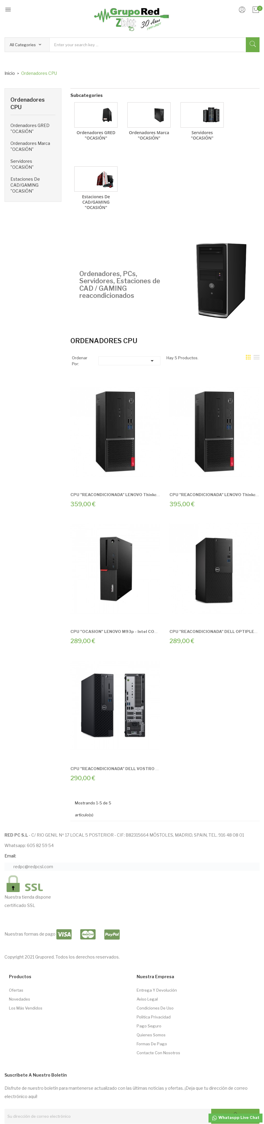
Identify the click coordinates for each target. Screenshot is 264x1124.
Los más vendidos (25, 1008)
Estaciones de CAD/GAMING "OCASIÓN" (25, 185)
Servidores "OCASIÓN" (22, 164)
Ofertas (16, 990)
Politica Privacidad (154, 1017)
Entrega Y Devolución (157, 990)
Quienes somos (151, 1034)
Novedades (19, 999)
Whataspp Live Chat (235, 1118)
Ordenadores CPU (27, 103)
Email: (10, 855)
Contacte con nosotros (158, 1052)
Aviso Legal (147, 999)
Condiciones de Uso (155, 1008)
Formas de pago (152, 1043)
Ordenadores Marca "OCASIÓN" (30, 146)
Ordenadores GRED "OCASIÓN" (30, 128)
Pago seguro (149, 1026)
